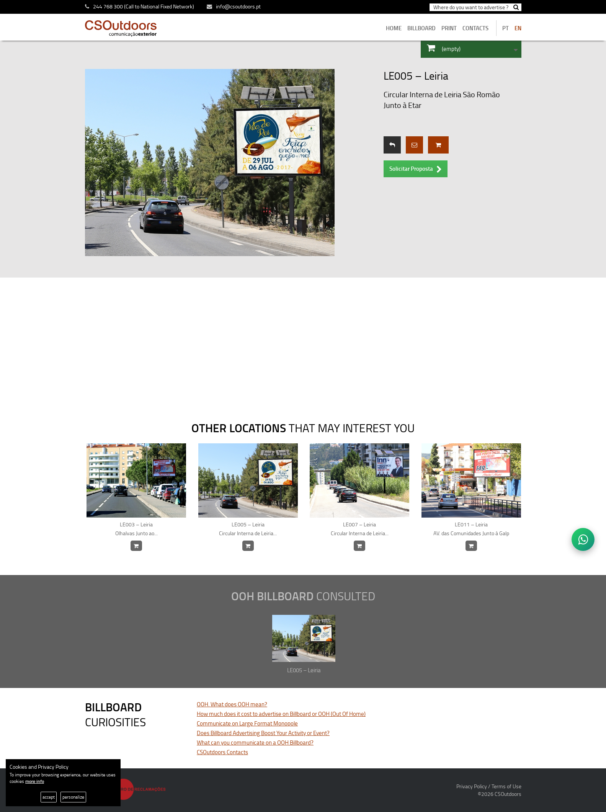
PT (505, 28)
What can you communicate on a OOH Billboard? (255, 742)
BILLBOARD (421, 28)
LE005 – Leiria (248, 529)
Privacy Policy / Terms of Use (488, 786)
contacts (475, 28)
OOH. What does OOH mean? (232, 704)
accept (48, 797)
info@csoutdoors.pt (234, 6)
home (394, 28)
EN (518, 28)
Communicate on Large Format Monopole (247, 723)
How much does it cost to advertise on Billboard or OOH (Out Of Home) (281, 714)
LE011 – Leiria (471, 529)
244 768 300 (108, 6)
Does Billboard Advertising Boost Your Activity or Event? (263, 733)
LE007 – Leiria (360, 529)
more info (34, 781)
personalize (73, 797)
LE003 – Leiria (136, 529)
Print (449, 28)
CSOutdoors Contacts (222, 752)
